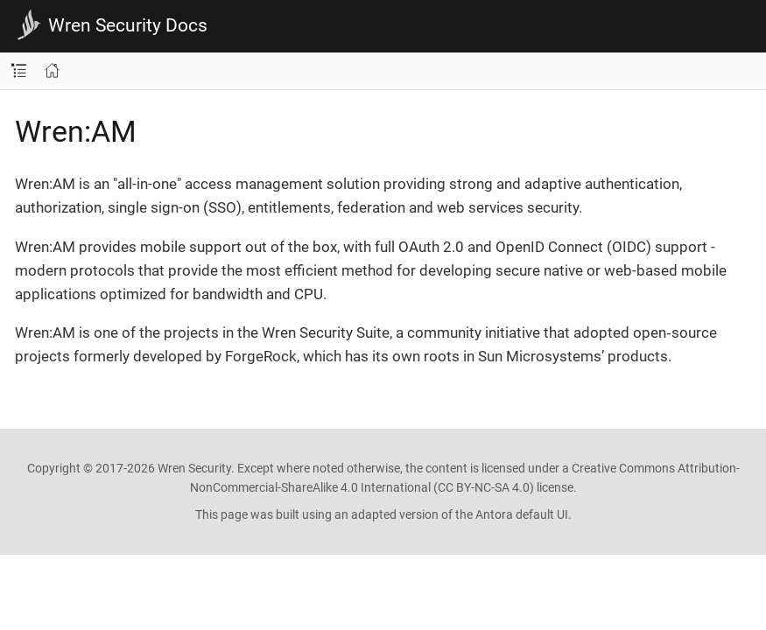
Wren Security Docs (127, 26)
